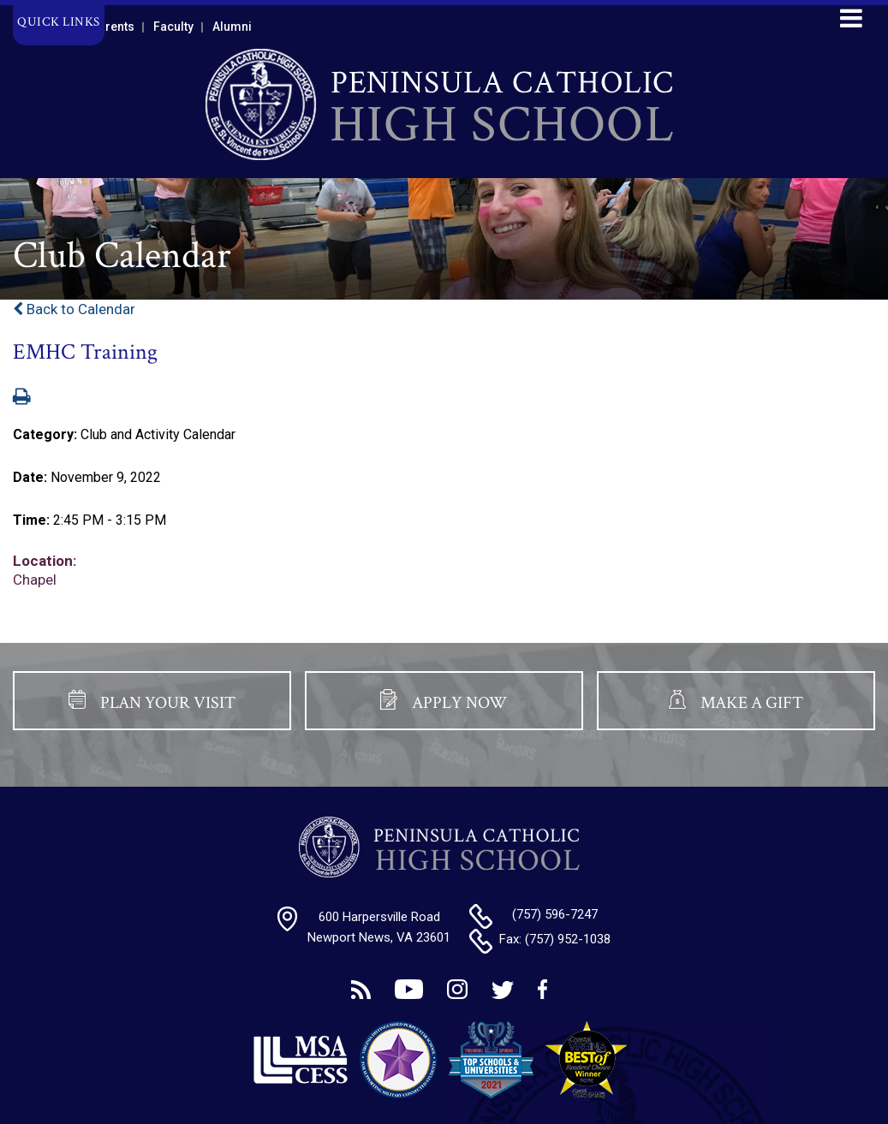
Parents (112, 26)
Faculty (173, 26)
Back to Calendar (74, 309)
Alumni (232, 26)
